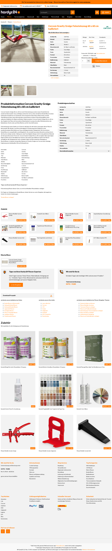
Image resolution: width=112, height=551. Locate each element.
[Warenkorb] (105, 12)
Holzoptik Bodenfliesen (10, 305)
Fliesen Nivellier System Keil (16, 238)
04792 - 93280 (71, 284)
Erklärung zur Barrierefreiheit (65, 476)
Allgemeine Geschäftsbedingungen (67, 481)
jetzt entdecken (85, 2)
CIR (43, 307)
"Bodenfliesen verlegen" (7, 197)
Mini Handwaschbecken (92, 485)
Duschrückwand (90, 487)
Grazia (44, 309)
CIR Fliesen (89, 468)
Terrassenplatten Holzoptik (93, 481)
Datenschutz (61, 483)
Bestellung (61, 472)
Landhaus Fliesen (9, 314)
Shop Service (62, 463)
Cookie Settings (33, 465)
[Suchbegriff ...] (55, 12)
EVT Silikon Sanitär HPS (100, 238)
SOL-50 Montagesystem (93, 483)
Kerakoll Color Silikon (43, 213)
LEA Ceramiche (46, 314)
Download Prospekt (27, 295)
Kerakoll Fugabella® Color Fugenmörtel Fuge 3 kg (16, 226)
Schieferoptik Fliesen (10, 316)
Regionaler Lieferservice (64, 470)
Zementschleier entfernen (87, 303)
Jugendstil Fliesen (9, 309)
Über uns (31, 472)
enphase (3, 505)
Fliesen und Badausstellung (36, 474)
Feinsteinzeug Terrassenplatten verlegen (91, 310)
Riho (2, 516)
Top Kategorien (91, 463)
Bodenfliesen (90, 472)
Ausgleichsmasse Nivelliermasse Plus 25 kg (72, 226)
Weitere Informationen (88, 549)
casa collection (46, 303)
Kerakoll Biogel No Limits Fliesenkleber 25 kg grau (13, 367)
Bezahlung (60, 465)
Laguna (3, 512)
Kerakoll (44, 312)
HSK (2, 508)
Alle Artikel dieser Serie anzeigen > (58, 32)
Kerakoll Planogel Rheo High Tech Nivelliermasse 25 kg (90, 367)
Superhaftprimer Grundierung (102, 213)
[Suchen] (73, 12)
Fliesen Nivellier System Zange (8, 451)
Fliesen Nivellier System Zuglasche (47, 451)
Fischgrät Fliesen (9, 310)
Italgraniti (45, 310)
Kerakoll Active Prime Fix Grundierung (10, 409)
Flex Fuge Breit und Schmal (44, 238)
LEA (2, 514)
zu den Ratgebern (16, 285)
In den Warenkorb (101, 61)
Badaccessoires (90, 476)
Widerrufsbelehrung (63, 478)
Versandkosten (62, 468)
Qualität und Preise (34, 476)
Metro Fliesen (90, 470)
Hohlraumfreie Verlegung (87, 314)
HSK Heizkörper (90, 465)
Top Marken (5, 496)
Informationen (34, 463)
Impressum (61, 485)
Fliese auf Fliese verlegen (87, 312)
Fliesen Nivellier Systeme (87, 305)
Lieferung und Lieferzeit (64, 474)
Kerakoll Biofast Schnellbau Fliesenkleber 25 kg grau (52, 367)
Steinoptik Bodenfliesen (11, 307)
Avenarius (3, 499)
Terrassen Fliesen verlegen (87, 307)
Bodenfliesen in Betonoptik (11, 303)
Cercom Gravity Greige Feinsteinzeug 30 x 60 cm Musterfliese (16, 261)
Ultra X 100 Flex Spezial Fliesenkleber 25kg (100, 226)
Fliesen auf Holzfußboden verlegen (89, 316)
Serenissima (45, 316)
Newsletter (32, 478)
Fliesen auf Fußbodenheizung (88, 309)
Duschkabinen (90, 478)
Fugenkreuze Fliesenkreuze (44, 226)
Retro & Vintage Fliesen (10, 312)
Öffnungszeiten (33, 468)
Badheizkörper (90, 474)
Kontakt (31, 470)
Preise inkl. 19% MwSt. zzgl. (93, 53)
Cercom (44, 305)
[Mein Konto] (97, 12)
